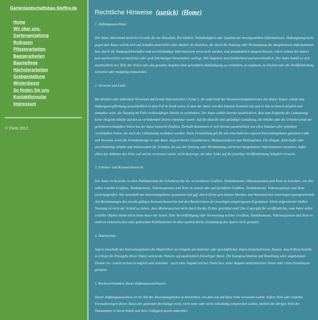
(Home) (191, 12)
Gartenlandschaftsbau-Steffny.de (43, 8)
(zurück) (167, 12)
